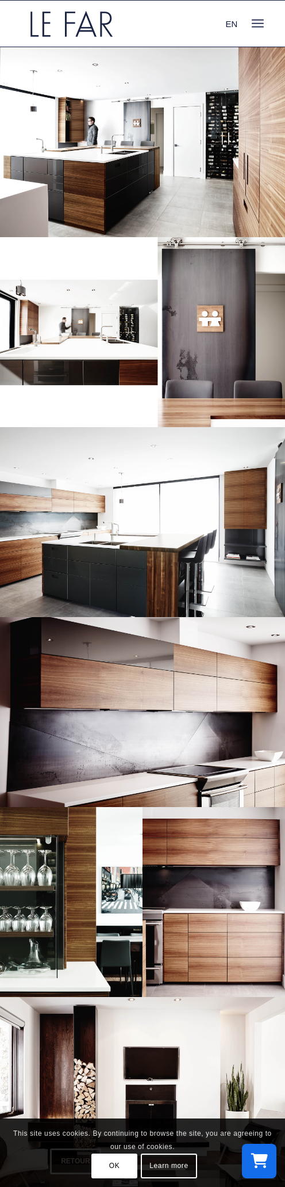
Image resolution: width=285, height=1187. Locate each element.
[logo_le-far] (118, 24)
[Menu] (258, 23)
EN (232, 24)
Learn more (168, 1166)
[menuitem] (258, 23)
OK (114, 1166)
